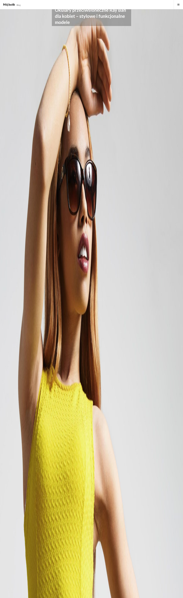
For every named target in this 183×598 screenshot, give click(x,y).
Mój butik (9, 4)
